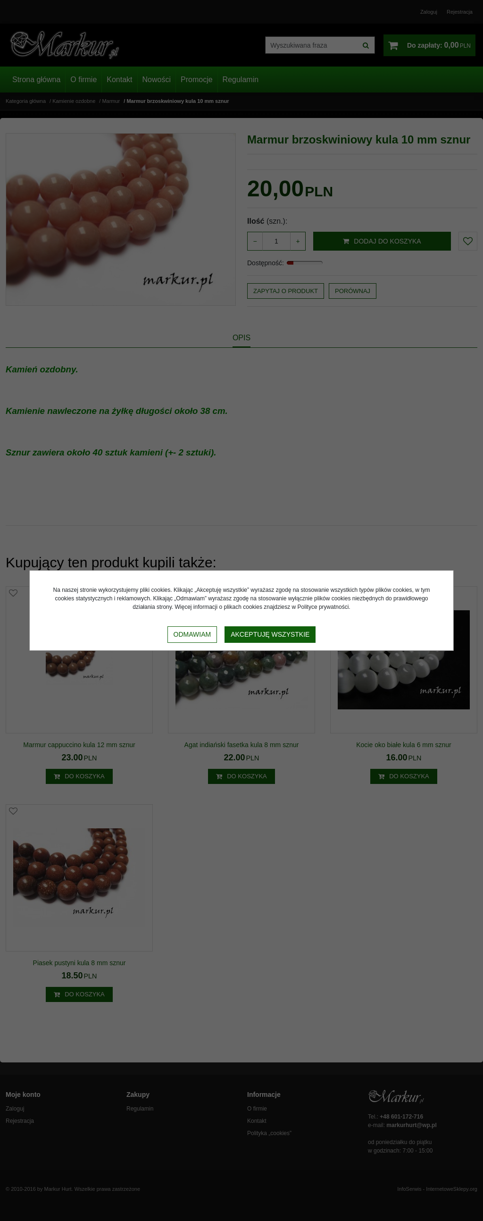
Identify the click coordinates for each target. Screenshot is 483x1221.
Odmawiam (192, 634)
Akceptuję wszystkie (270, 634)
